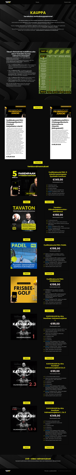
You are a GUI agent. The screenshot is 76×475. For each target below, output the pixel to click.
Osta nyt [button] (27, 202)
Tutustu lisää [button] (38, 107)
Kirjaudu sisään (67, 2)
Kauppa (37, 2)
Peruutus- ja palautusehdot (50, 472)
